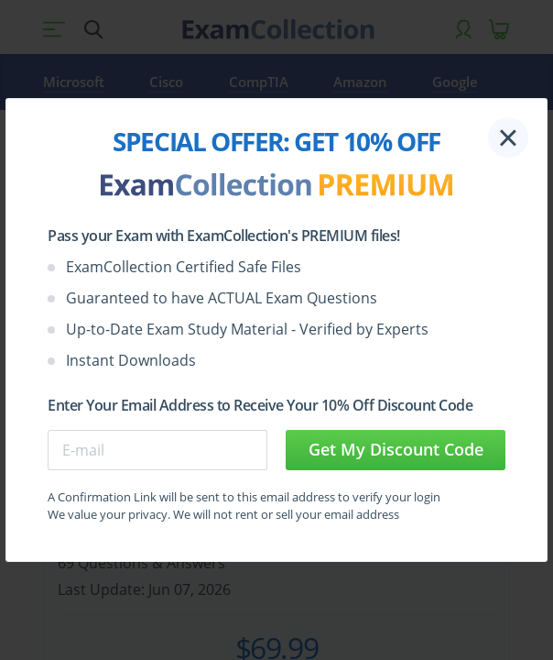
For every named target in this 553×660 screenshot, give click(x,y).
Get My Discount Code (396, 449)
